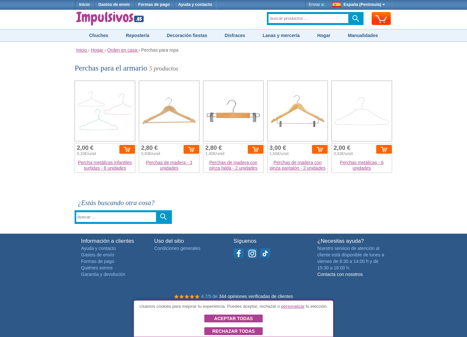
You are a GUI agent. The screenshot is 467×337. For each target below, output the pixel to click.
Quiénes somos (97, 267)
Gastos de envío (114, 4)
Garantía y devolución (103, 274)
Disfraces (235, 35)
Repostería (137, 35)
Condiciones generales (177, 248)
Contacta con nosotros (340, 274)
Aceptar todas (233, 318)
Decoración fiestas (187, 35)
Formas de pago (154, 4)
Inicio (84, 4)
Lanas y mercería (281, 35)
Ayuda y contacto (195, 4)
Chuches (98, 35)
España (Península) (358, 4)
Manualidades (363, 35)
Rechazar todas (233, 331)
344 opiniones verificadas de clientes (256, 296)
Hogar (323, 35)
